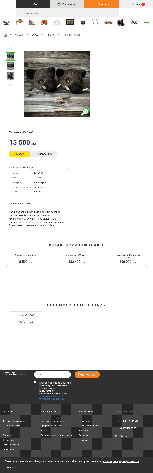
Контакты (103, 4)
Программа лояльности (52, 426)
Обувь (35, 34)
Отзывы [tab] (28, 203)
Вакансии (84, 440)
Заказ (44, 430)
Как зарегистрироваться (14, 421)
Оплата (6, 430)
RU (136, 13)
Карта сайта (8, 449)
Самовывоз (8, 440)
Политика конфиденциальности (56, 435)
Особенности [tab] (16, 203)
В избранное (45, 154)
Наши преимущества (89, 426)
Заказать (19, 154)
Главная (5, 35)
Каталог (19, 34)
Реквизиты (84, 435)
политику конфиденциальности (121, 461)
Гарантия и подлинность (52, 421)
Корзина (137, 4)
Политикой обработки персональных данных (51, 397)
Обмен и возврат (11, 445)
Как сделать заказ (12, 426)
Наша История (86, 421)
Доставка (7, 435)
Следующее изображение (10, 48)
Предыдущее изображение (10, 85)
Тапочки (50, 34)
